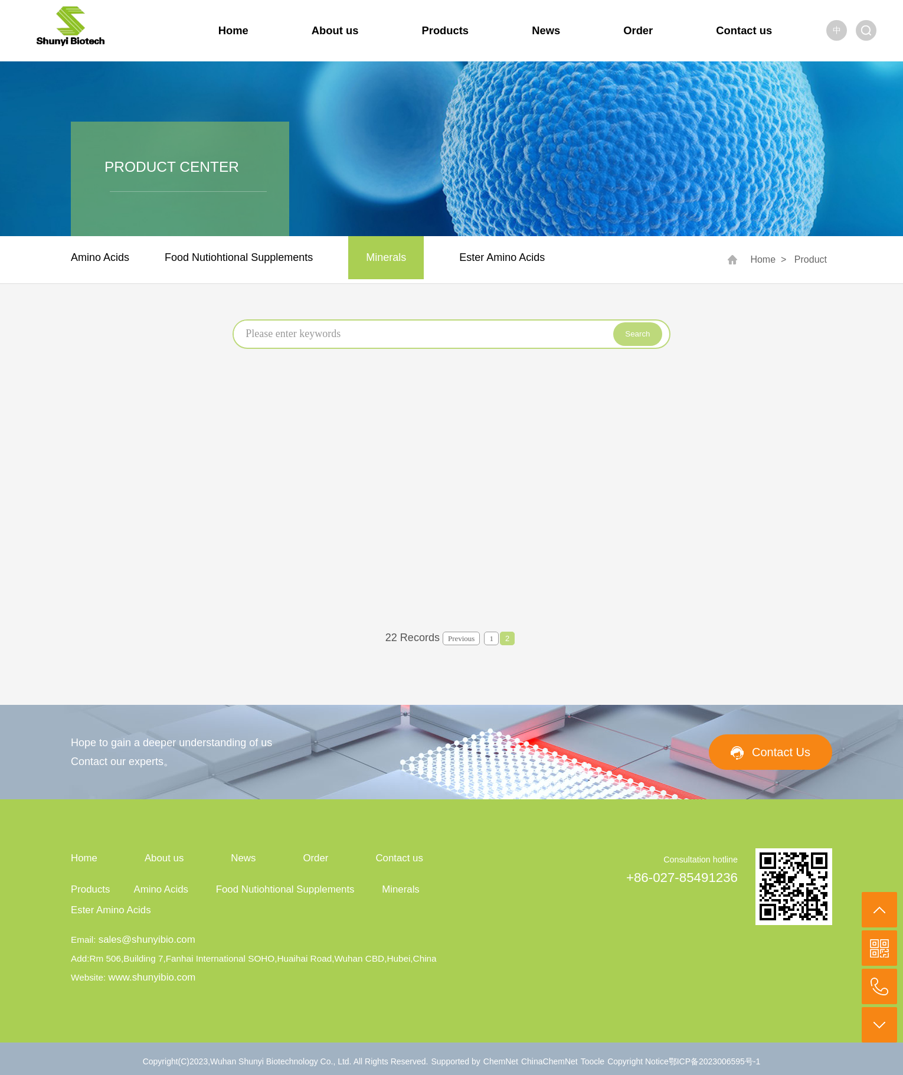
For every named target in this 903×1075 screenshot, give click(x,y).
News (546, 30)
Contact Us (781, 752)
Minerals (386, 257)
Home (233, 30)
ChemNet (500, 1061)
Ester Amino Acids (502, 257)
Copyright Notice (638, 1061)
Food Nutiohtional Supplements (239, 257)
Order (638, 30)
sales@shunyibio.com (147, 939)
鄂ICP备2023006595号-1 (715, 1061)
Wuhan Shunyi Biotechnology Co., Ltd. (282, 1061)
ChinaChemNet (549, 1061)
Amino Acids (100, 257)
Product (810, 259)
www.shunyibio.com (151, 977)
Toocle (592, 1061)
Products (445, 30)
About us (335, 30)
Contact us (744, 30)
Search (637, 333)
